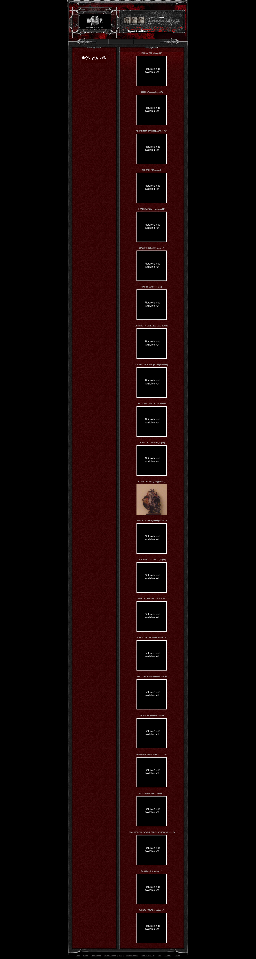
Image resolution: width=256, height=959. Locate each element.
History (85, 956)
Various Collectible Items (157, 31)
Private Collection (132, 956)
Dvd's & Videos (167, 29)
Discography (96, 956)
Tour (120, 956)
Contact (177, 956)
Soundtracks (147, 29)
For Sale (172, 31)
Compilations (135, 29)
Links (159, 956)
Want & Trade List (148, 956)
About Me (167, 956)
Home (78, 956)
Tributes (156, 29)
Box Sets (176, 29)
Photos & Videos (110, 956)
